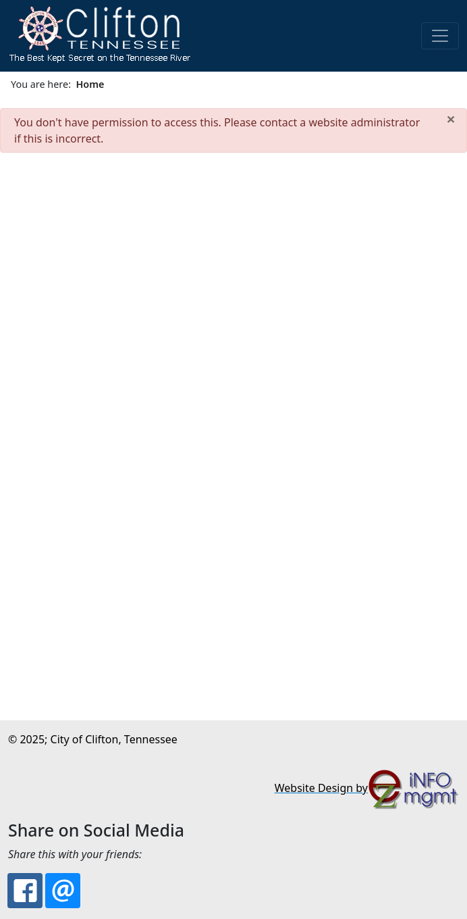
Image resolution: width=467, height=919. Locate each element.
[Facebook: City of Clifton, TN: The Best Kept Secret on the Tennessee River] (25, 890)
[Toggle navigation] (440, 35)
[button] (99, 35)
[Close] (450, 119)
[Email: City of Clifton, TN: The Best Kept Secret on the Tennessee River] (62, 890)
